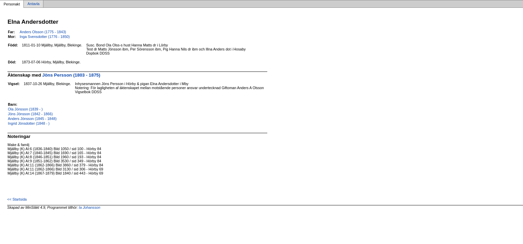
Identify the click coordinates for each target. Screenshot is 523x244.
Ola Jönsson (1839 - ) (25, 109)
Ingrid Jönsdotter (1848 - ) (29, 123)
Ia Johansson (89, 207)
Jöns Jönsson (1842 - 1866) (30, 114)
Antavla (33, 4)
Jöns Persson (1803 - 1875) (71, 75)
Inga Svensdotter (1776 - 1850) (45, 37)
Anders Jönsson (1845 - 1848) (32, 119)
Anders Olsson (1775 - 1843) (43, 32)
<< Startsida (16, 199)
